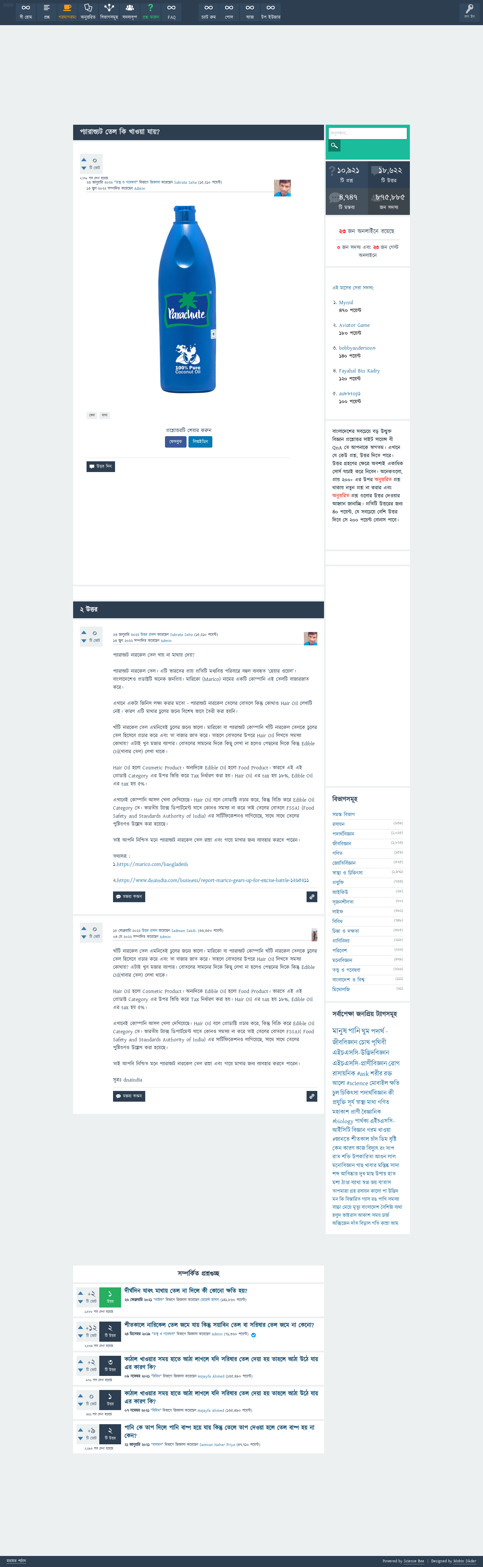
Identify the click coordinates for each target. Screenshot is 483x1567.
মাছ (370, 1174)
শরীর (376, 1074)
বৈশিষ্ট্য (387, 1207)
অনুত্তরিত (88, 17)
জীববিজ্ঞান (341, 844)
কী (391, 1093)
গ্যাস (366, 1199)
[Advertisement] (241, 74)
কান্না (385, 1223)
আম (394, 1223)
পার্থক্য (362, 1121)
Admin (217, 1334)
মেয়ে (347, 1207)
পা (384, 1191)
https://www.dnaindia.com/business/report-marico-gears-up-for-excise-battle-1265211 (213, 880)
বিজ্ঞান (359, 1130)
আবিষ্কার (349, 1174)
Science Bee (414, 1561)
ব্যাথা (356, 1183)
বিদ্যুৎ (372, 1148)
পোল (229, 17)
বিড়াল (365, 1223)
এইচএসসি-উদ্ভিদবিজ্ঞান (360, 1053)
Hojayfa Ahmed (211, 1376)
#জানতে (341, 1139)
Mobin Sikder (464, 1561)
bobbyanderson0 (357, 348)
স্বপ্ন (365, 1183)
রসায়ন (363, 1191)
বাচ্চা (336, 1207)
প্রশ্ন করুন (151, 17)
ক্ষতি (394, 1083)
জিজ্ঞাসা (155, 182)
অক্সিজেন (341, 1223)
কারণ (349, 1148)
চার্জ (385, 1215)
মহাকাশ (340, 1112)
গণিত (337, 853)
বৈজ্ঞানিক (371, 1112)
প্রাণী (355, 1112)
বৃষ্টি (392, 1139)
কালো (376, 1191)
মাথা (104, 415)
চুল (335, 1093)
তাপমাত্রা (340, 1191)
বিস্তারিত (353, 1199)
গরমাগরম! (67, 17)
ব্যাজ (250, 17)
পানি (354, 1031)
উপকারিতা (363, 1157)
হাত (392, 1174)
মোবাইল (379, 1083)
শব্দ (335, 1174)
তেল (92, 415)
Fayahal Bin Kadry (359, 370)
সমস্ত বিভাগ (343, 814)
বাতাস (384, 1183)
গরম (372, 1130)
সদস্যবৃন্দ (129, 17)
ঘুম (366, 1031)
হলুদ (336, 1215)
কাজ (360, 1148)
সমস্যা (393, 1199)
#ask (363, 1074)
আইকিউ (340, 892)
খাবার (371, 1166)
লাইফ (159, 1300)
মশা (336, 1183)
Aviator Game (354, 325)
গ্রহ (353, 1191)
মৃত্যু (356, 1207)
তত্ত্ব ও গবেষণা (126, 182)
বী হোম (26, 17)
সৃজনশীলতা (343, 902)
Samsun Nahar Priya (217, 1445)
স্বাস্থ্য (361, 1102)
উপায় (380, 1174)
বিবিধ (156, 1376)
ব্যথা (398, 1207)
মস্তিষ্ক (383, 1166)
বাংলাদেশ (370, 1207)
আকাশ (364, 1215)
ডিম (383, 1139)
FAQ (171, 17)
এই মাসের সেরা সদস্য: (353, 288)
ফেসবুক (175, 442)
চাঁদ (374, 1139)
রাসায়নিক (344, 1074)
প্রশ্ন (47, 17)
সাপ (390, 1149)
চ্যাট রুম (209, 17)
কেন (337, 1148)
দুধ (362, 1174)
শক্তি (346, 1157)
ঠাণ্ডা (345, 1183)
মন (335, 1199)
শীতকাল (360, 1139)
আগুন (380, 1157)
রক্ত (388, 1074)
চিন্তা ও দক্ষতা (345, 931)
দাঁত (354, 1223)
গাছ (360, 1166)
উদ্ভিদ (393, 1191)
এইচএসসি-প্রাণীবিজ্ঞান (359, 1063)
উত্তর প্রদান (148, 635)
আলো (338, 1083)
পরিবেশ (339, 950)
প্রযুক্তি (338, 882)
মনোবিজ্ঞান (342, 960)
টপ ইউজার (270, 17)
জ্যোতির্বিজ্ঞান (344, 863)
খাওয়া (384, 1130)
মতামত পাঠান (16, 1561)
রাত (336, 1157)
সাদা (394, 1166)
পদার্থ (377, 1031)
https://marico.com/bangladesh (152, 864)
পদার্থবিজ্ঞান (343, 834)
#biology (343, 1121)
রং (382, 1149)
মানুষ (339, 1031)
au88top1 (350, 393)
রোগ (394, 1063)
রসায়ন (157, 1445)
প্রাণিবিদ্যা (341, 941)
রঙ (374, 1199)
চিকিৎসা (349, 1093)
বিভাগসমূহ (109, 17)
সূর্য (351, 1102)
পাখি (382, 1199)
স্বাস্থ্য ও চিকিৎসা (347, 873)
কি (341, 1199)
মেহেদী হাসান (210, 1300)
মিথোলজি (341, 989)
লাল (392, 1157)
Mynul (346, 302)
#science (357, 1083)
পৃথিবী (378, 1042)
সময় (376, 1215)
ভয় (374, 1183)
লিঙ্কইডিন (200, 442)
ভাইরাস (349, 1215)
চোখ (364, 1042)
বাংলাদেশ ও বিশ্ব (348, 980)
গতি (375, 1223)
